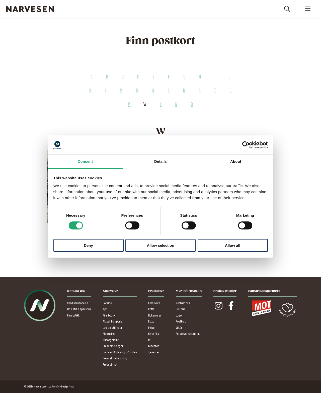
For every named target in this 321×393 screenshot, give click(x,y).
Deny (88, 245)
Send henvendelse (77, 303)
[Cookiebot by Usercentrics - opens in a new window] (246, 145)
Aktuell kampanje (112, 322)
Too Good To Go (287, 309)
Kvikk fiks (153, 334)
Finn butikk (73, 316)
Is (149, 340)
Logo (179, 316)
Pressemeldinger (113, 346)
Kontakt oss (183, 303)
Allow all (232, 245)
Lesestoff (153, 346)
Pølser (151, 328)
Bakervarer (154, 316)
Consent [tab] (85, 161)
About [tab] (235, 161)
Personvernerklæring (188, 334)
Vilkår (179, 328)
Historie (180, 309)
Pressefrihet (110, 365)
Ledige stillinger (112, 328)
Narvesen (30, 9)
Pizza (151, 322)
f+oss (71, 386)
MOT (261, 308)
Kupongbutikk (111, 340)
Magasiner (109, 334)
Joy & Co (55, 386)
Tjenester (153, 352)
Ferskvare (154, 303)
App (105, 309)
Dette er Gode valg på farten (120, 352)
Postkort (181, 322)
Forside (107, 303)
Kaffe (151, 309)
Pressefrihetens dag (115, 358)
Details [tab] (160, 161)
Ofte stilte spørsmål (79, 309)
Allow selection (160, 245)
